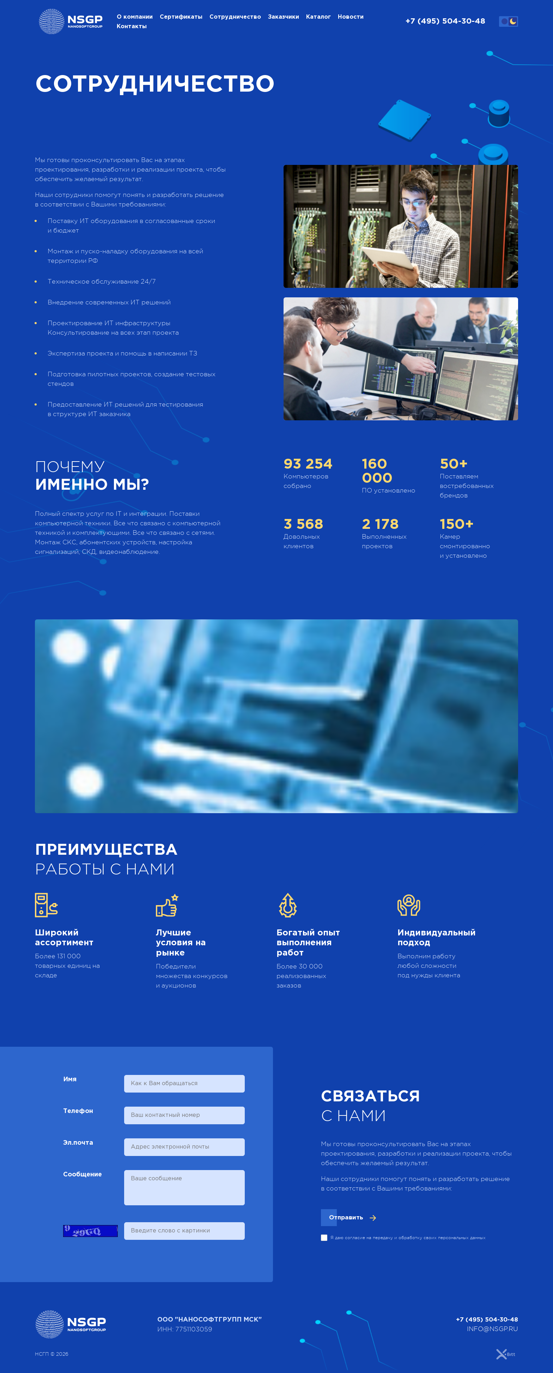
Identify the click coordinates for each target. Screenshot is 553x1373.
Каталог (318, 18)
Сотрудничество (235, 18)
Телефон (78, 1114)
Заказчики (283, 18)
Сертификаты (181, 18)
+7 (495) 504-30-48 (445, 23)
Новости (351, 18)
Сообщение (82, 1177)
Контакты (132, 28)
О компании (135, 18)
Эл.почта (78, 1146)
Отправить (348, 1220)
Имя (70, 1082)
